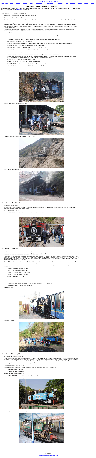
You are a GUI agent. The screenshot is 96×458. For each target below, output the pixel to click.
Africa (6, 3)
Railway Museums (50, 3)
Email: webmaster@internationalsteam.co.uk (48, 455)
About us (92, 3)
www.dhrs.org (9, 17)
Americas (11, 3)
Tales (67, 3)
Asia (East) (18, 3)
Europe (31, 3)
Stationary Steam (39, 3)
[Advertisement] (89, 30)
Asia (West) (25, 3)
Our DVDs (80, 3)
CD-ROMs (86, 3)
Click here (18, 9)
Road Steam (72, 3)
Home (3, 3)
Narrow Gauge (60, 3)
